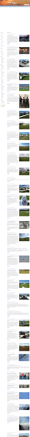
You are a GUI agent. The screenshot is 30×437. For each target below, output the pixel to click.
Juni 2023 (2, 41)
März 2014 (2, 97)
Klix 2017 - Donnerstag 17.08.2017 (12, 111)
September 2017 (2, 72)
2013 (1, 99)
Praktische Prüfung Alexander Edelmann (13, 72)
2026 (1, 32)
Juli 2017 (2, 73)
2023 (1, 39)
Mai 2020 (2, 54)
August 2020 (2, 52)
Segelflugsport (16, 6)
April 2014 (2, 96)
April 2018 (2, 68)
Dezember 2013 (2, 100)
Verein (19, 6)
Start (1, 6)
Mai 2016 (2, 81)
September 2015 (2, 86)
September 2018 (2, 65)
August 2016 (2, 79)
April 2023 (2, 42)
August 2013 (2, 102)
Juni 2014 (2, 95)
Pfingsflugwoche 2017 (10, 280)
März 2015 (2, 90)
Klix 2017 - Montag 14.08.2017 (11, 143)
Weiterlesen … (8, 91)
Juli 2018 (2, 66)
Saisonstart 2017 (9, 433)
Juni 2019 (2, 59)
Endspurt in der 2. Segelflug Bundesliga (12, 185)
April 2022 (2, 46)
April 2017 (2, 75)
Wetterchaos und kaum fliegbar (11, 343)
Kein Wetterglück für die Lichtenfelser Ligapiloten (14, 311)
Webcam (6, 6)
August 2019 (2, 58)
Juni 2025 (2, 36)
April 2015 (2, 89)
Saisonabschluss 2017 (10, 35)
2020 (1, 51)
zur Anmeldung (28, 0)
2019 (1, 56)
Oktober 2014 (2, 93)
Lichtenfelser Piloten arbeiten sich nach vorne (13, 365)
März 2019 (2, 61)
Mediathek (22, 6)
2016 (1, 78)
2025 (1, 35)
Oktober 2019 (2, 57)
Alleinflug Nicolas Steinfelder (11, 59)
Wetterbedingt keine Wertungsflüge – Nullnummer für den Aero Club (17, 248)
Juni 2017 (2, 74)
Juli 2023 (2, 40)
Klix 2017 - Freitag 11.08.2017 (11, 178)
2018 (1, 64)
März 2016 (2, 82)
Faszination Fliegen (10, 6)
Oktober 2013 (2, 101)
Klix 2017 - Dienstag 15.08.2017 (11, 132)
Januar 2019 (2, 62)
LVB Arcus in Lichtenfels (10, 404)
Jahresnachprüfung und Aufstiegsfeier (12, 47)
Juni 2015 (2, 88)
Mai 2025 (2, 37)
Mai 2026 (2, 33)
